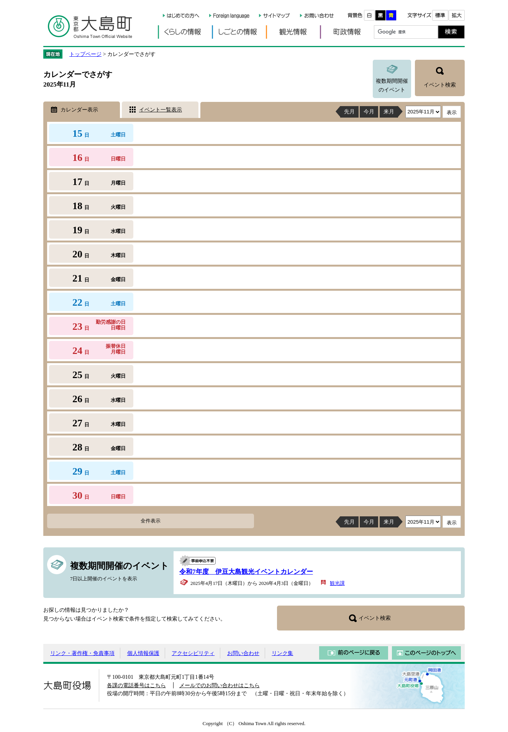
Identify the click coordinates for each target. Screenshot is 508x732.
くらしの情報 (185, 32)
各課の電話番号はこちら (136, 685)
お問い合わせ (243, 653)
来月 (388, 111)
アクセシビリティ (193, 653)
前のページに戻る (353, 653)
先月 (349, 111)
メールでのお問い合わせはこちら (219, 685)
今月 (369, 111)
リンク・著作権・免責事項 (82, 653)
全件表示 (151, 521)
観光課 (337, 583)
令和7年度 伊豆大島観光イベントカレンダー (246, 571)
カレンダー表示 (79, 109)
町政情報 (347, 32)
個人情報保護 (143, 653)
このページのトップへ (426, 653)
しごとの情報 (239, 32)
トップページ (85, 54)
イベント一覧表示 (160, 109)
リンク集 (282, 653)
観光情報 (293, 32)
